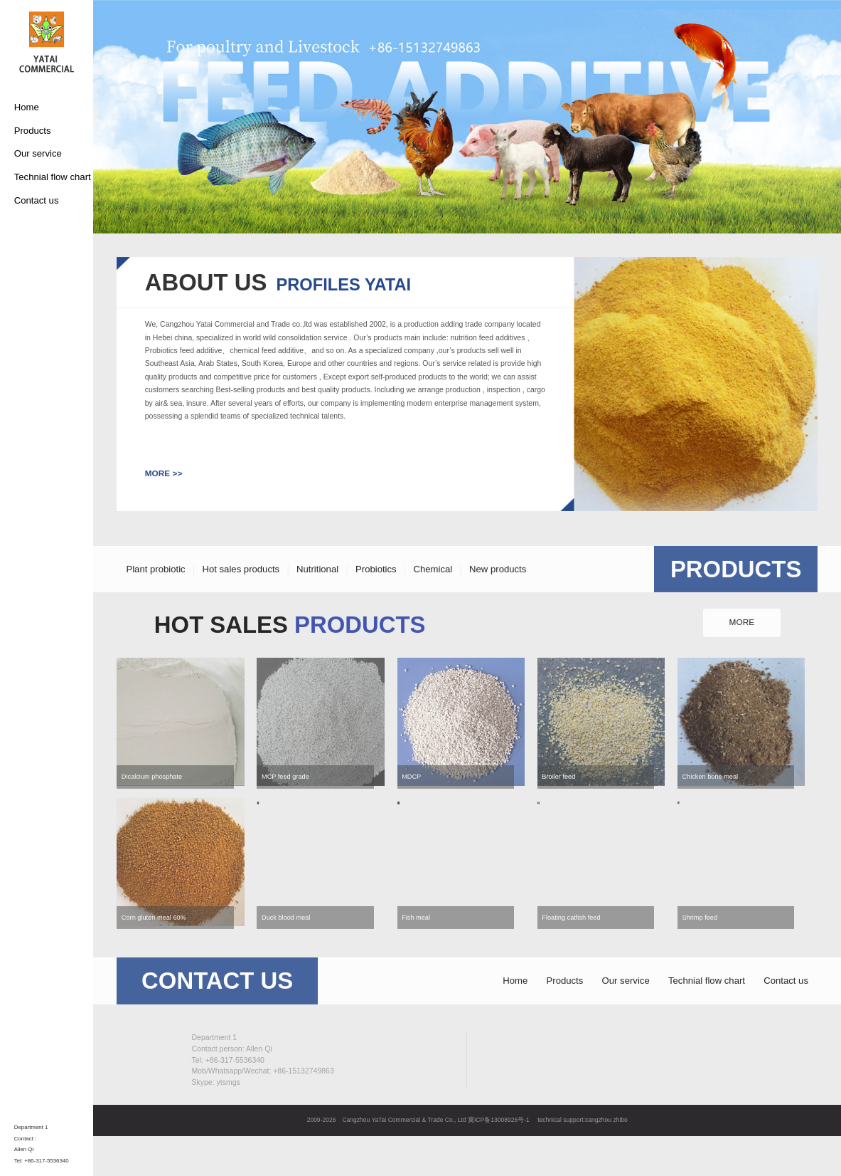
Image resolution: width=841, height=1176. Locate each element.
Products (32, 130)
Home (26, 107)
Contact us (36, 200)
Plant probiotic (155, 593)
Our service (38, 153)
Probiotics (376, 593)
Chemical (433, 593)
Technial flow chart (52, 177)
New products (497, 593)
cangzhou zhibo (606, 1119)
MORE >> (164, 473)
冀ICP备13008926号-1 (499, 1119)
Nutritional (317, 593)
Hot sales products (240, 593)
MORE (742, 647)
